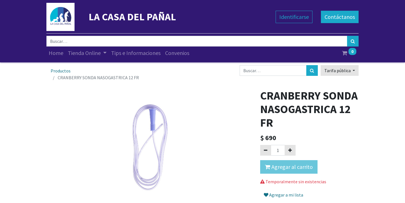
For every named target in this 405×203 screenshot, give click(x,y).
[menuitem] (56, 53)
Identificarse (294, 16)
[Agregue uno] (290, 150)
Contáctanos (340, 16)
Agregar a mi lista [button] (283, 195)
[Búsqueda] (353, 41)
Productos (61, 71)
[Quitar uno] (265, 150)
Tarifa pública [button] (338, 70)
